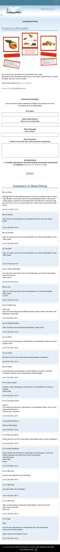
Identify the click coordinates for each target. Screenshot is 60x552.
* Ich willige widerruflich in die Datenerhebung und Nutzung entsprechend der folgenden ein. (30, 164)
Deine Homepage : (30, 130)
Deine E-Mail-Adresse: (30, 120)
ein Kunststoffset (25, 83)
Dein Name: (30, 111)
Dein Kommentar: (30, 140)
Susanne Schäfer (7, 88)
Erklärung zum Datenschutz (34, 165)
